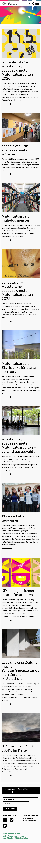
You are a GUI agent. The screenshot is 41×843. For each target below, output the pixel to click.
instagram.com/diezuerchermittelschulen (12, 820)
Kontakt (29, 819)
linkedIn (5, 826)
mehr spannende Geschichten (15, 791)
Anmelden (10, 808)
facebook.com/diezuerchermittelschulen (5, 820)
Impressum (30, 821)
